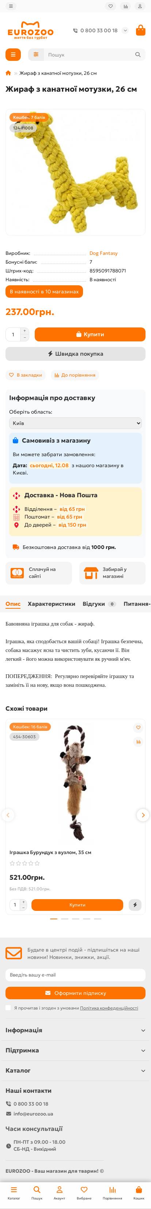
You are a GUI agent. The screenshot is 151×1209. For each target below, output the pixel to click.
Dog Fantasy (104, 253)
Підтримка (75, 1050)
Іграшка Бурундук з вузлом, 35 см (50, 852)
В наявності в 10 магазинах (44, 291)
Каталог (75, 1070)
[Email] (75, 975)
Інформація (75, 1030)
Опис (12, 603)
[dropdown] (10, 6)
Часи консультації (34, 1129)
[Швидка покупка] (75, 354)
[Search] (95, 54)
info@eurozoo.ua (33, 1114)
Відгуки (99, 603)
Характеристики (51, 603)
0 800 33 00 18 (94, 30)
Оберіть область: (30, 412)
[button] (8, 815)
